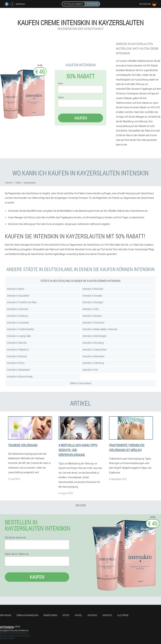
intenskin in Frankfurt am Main (22, 302)
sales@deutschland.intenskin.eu (14, 630)
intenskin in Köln (90, 309)
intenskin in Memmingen (94, 336)
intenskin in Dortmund (93, 322)
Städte (65, 615)
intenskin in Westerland (18, 369)
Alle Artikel (80, 505)
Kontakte (107, 615)
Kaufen (80, 118)
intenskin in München (92, 288)
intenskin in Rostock (17, 356)
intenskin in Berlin (15, 288)
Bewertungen (50, 615)
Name (60, 83)
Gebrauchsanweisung (27, 615)
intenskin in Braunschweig (20, 376)
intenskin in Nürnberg (93, 342)
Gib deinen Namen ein (15, 537)
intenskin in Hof (90, 369)
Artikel (78, 615)
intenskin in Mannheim (93, 356)
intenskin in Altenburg (93, 363)
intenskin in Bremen (92, 315)
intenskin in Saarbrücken (94, 349)
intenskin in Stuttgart (92, 302)
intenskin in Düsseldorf (18, 295)
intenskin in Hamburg (17, 315)
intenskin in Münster (17, 342)
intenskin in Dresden (92, 295)
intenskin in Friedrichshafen (20, 329)
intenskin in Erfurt (15, 363)
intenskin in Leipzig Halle (19, 336)
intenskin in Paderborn (18, 349)
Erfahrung (5, 615)
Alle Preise (122, 615)
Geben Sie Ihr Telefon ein (17, 554)
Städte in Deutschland (80, 383)
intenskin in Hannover (17, 309)
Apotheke (92, 615)
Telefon (61, 97)
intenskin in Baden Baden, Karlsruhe (99, 329)
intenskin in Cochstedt (18, 322)
